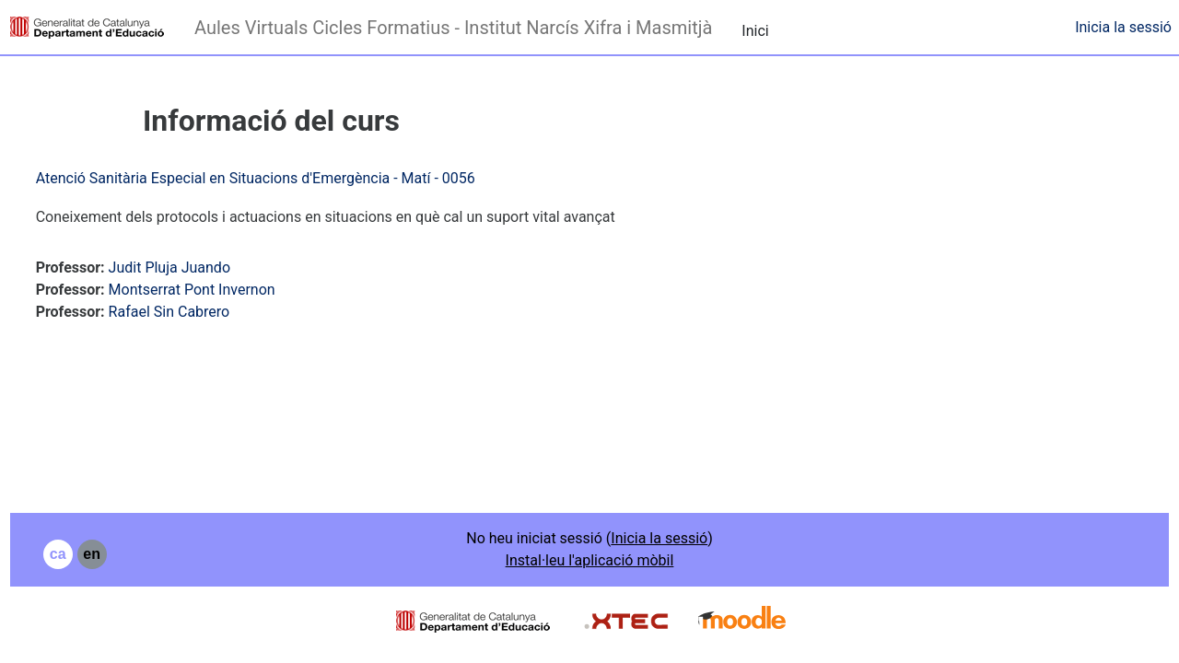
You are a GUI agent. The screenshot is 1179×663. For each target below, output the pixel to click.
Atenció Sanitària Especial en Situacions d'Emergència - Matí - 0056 (289, 178)
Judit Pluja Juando (203, 267)
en (126, 554)
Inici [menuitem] (754, 31)
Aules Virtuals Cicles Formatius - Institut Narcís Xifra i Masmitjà (453, 28)
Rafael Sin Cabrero (203, 311)
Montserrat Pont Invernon (226, 289)
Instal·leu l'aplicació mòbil (590, 560)
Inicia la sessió (1123, 27)
